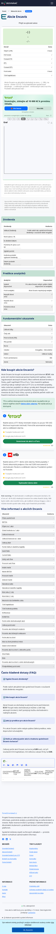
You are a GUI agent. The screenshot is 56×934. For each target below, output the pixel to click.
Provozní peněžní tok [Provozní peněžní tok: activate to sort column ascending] (49, 772)
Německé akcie (16, 11)
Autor (4, 893)
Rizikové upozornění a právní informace (18, 918)
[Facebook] (3, 839)
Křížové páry (33, 872)
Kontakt (5, 890)
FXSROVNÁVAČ (9, 3)
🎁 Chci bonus (16, 108)
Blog (3, 896)
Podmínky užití (34, 886)
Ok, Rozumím (28, 930)
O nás (4, 886)
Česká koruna (34, 869)
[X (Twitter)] (10, 839)
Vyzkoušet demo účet (28, 483)
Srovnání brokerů (8, 848)
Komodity (32, 859)
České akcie (33, 852)
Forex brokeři (6, 862)
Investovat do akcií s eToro (28, 441)
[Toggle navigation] (52, 3)
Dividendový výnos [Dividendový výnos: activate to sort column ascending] (7, 773)
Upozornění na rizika (36, 893)
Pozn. (47, 115)
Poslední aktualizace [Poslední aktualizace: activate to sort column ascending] (39, 773)
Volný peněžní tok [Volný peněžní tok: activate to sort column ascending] (17, 772)
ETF (30, 876)
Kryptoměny (33, 848)
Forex (31, 855)
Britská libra (33, 866)
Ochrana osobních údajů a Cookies (41, 890)
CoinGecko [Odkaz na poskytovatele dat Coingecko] (31, 913)
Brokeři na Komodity (9, 859)
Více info (40, 108)
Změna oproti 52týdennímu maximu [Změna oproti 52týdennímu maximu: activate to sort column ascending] (28, 772)
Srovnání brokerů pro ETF (11, 855)
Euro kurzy (33, 862)
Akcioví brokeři (7, 852)
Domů (4, 11)
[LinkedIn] (7, 839)
